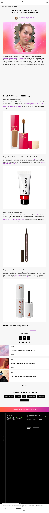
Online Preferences (7, 438)
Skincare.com (4, 421)
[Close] (47, 505)
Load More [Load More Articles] (24, 385)
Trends (15, 6)
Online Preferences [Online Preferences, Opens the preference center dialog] (24, 510)
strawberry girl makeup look (15, 66)
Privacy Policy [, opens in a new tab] (18, 508)
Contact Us (4, 429)
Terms (7, 425)
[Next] (48, 410)
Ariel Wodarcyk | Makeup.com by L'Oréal (27, 18)
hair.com (4, 433)
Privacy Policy (7, 421)
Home (2, 6)
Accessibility (7, 417)
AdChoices (23, 457)
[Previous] (1, 410)
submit (35, 419)
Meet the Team (4, 417)
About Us (4, 425)
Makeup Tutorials (9, 6)
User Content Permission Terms (7, 431)
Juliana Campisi (33, 330)
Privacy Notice (23, 427)
